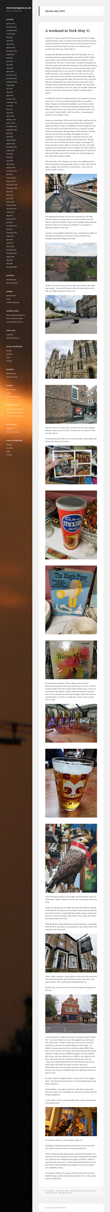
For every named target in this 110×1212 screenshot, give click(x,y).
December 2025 (11, 27)
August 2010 (10, 257)
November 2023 (11, 78)
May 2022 (9, 109)
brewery (74, 1191)
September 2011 (11, 233)
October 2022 (10, 99)
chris (88, 1191)
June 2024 (9, 61)
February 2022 (11, 120)
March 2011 (10, 246)
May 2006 (9, 263)
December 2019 (11, 171)
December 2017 (11, 209)
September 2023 (11, 82)
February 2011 (11, 250)
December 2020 (11, 147)
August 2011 (10, 236)
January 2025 (10, 48)
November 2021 (11, 126)
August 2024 (10, 54)
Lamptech (9, 335)
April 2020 (9, 161)
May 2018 (9, 195)
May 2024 (9, 65)
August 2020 (10, 150)
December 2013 (11, 226)
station (93, 1191)
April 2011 (9, 243)
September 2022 (11, 102)
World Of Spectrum (12, 302)
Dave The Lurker (12, 283)
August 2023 (10, 85)
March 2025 (10, 44)
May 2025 (9, 37)
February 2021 (11, 140)
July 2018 (9, 192)
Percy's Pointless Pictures (14, 322)
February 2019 (11, 178)
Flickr (8, 357)
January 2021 (10, 144)
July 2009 (9, 260)
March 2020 (10, 164)
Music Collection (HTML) (14, 318)
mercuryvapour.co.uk (18, 7)
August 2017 (10, 212)
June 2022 (9, 106)
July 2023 (9, 89)
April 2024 (9, 68)
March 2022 (10, 116)
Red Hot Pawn (11, 296)
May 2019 (9, 174)
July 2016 (9, 222)
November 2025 (11, 30)
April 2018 (9, 198)
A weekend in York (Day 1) (67, 30)
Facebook (9, 354)
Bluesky (9, 351)
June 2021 (9, 133)
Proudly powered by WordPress (55, 1208)
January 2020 (10, 168)
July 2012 (9, 229)
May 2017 (9, 215)
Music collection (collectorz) (15, 315)
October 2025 (10, 34)
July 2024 (9, 58)
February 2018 (11, 205)
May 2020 (9, 157)
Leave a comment (66, 1193)
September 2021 (11, 130)
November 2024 (11, 51)
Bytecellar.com (11, 280)
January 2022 (10, 123)
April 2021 (9, 137)
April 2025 (9, 41)
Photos (66, 1191)
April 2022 (9, 113)
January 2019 (10, 181)
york (56, 1193)
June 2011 (9, 239)
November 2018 (11, 185)
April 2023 (9, 96)
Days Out (61, 1191)
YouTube (9, 361)
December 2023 (11, 75)
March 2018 (10, 202)
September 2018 (11, 188)
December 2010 (11, 253)
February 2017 (11, 219)
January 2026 (10, 24)
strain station (49, 1193)
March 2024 (10, 72)
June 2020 (9, 154)
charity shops (82, 1191)
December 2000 (11, 267)
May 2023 (9, 92)
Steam (8, 299)
